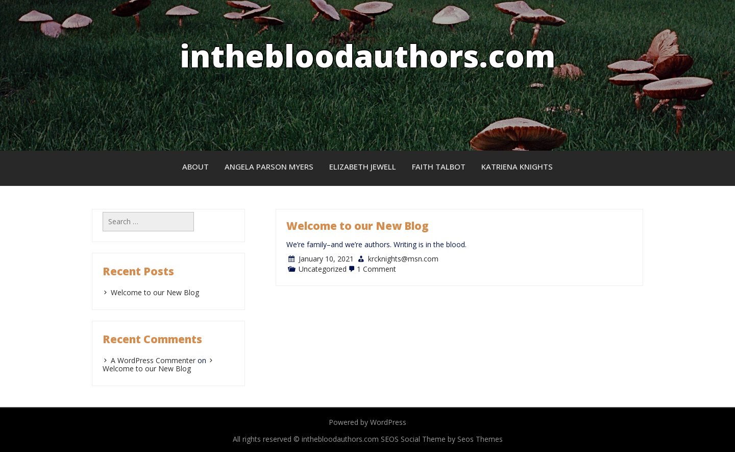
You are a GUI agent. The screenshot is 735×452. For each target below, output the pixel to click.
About (195, 166)
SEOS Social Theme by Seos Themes (442, 439)
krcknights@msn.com (403, 259)
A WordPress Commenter (153, 360)
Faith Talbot (438, 166)
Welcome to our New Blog (357, 226)
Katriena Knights (517, 166)
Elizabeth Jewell (362, 166)
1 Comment (376, 269)
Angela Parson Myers (269, 166)
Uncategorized (323, 269)
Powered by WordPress (367, 422)
